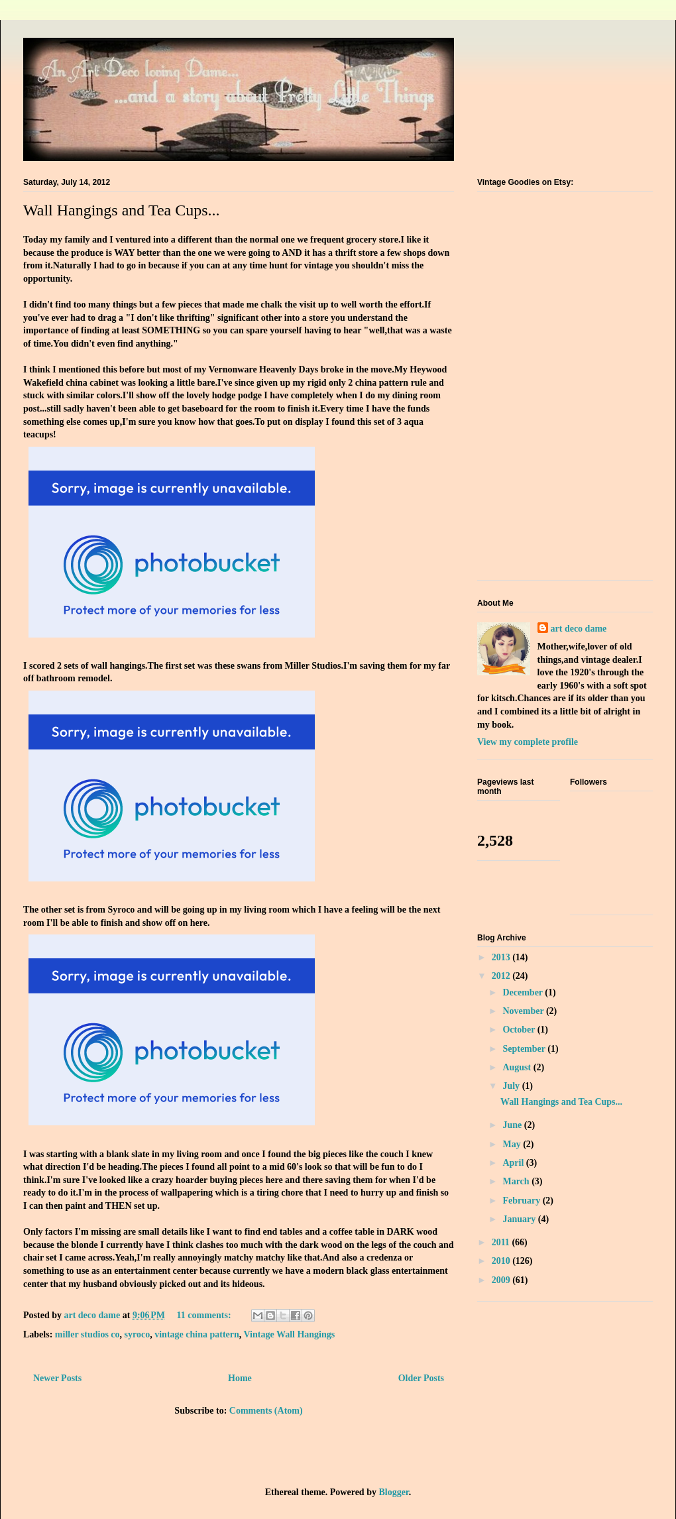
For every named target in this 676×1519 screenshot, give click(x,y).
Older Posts (421, 1378)
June (513, 1125)
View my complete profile (527, 742)
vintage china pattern (196, 1334)
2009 (502, 1280)
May (512, 1144)
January (519, 1219)
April (514, 1163)
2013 (502, 957)
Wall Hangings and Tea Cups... (121, 210)
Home (240, 1378)
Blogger (393, 1492)
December (523, 992)
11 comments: (205, 1315)
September (524, 1049)
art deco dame (579, 629)
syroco (137, 1334)
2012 (502, 976)
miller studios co (87, 1334)
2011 (502, 1242)
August (517, 1067)
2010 (502, 1261)
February (522, 1201)
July (512, 1086)
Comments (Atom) (266, 1411)
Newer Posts (57, 1378)
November (523, 1011)
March (517, 1181)
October (519, 1030)
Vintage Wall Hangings (289, 1334)
